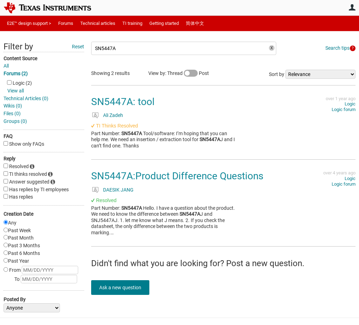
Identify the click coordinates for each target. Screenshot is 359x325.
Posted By (15, 299)
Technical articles (97, 23)
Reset (78, 46)
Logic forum (343, 109)
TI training (132, 23)
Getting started (164, 23)
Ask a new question (123, 287)
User (351, 7)
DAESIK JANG (118, 190)
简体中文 (195, 23)
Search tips (337, 48)
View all (15, 91)
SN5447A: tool (123, 102)
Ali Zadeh (113, 115)
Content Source (20, 58)
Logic (350, 103)
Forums (65, 23)
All (6, 66)
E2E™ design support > (29, 23)
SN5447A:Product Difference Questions (177, 176)
